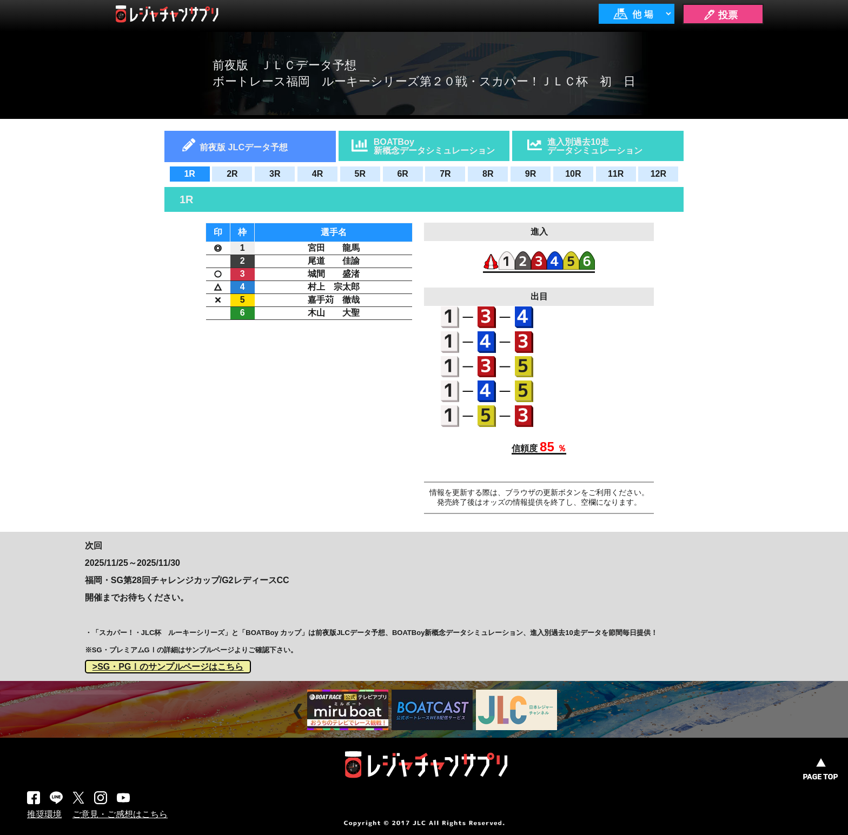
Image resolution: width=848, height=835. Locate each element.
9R (530, 173)
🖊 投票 (720, 15)
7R (445, 173)
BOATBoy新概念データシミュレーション (434, 146)
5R (360, 173)
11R (616, 173)
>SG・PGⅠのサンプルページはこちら (168, 666)
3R (274, 173)
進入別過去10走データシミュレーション (594, 146)
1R (189, 173)
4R (317, 173)
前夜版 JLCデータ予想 (244, 147)
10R (573, 173)
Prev (299, 711)
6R (402, 173)
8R (487, 173)
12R (658, 173)
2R (232, 173)
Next (569, 711)
